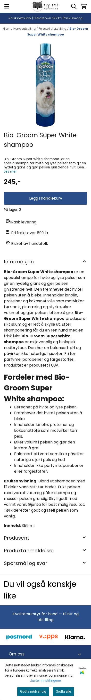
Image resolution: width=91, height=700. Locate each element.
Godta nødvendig (33, 691)
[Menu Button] (6, 6)
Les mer (10, 171)
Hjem (7, 29)
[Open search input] (73, 6)
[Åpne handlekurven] (84, 6)
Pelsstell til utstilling (53, 29)
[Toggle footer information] (80, 654)
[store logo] (45, 6)
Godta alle (63, 691)
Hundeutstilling (24, 29)
